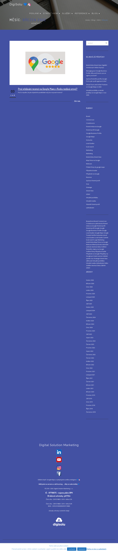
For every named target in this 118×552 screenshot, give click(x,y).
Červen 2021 (90, 381)
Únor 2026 (89, 287)
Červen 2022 (90, 358)
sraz (92, 258)
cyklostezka (99, 223)
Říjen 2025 (89, 300)
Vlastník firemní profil (93, 204)
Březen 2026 (90, 283)
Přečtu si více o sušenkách (96, 549)
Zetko (106, 263)
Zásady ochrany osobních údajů (59, 511)
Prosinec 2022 (90, 348)
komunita (99, 235)
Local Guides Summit (101, 237)
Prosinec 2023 (90, 331)
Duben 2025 (90, 307)
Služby (66, 14)
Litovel (105, 235)
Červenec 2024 (90, 317)
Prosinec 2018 (90, 405)
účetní (88, 194)
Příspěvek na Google (92, 174)
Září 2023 (89, 334)
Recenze (89, 177)
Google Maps (90, 137)
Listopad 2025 (90, 297)
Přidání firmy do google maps (95, 167)
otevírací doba (96, 247)
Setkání (105, 256)
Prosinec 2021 (90, 371)
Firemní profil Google (92, 130)
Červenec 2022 (90, 354)
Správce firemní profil (93, 181)
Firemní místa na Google (93, 126)
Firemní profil (101, 226)
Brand (88, 116)
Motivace (89, 164)
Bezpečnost (90, 221)
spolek (88, 258)
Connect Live (90, 120)
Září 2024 (89, 314)
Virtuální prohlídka (92, 198)
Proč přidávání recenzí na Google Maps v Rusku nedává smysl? (47, 88)
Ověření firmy (90, 251)
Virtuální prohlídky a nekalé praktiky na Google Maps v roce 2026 (96, 92)
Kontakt (36, 24)
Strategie (89, 187)
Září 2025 (89, 304)
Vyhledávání (100, 263)
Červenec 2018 (90, 412)
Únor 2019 (89, 402)
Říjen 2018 (89, 409)
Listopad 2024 (90, 310)
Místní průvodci (97, 244)
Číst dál (77, 101)
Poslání (34, 14)
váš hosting (58, 484)
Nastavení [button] (82, 549)
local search (90, 147)
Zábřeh (103, 265)
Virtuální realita (91, 201)
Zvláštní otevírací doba (93, 265)
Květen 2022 (90, 361)
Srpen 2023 (89, 338)
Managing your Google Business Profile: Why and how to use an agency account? (96, 73)
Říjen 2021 (89, 378)
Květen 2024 (90, 321)
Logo (95, 240)
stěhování (89, 261)
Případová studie (91, 170)
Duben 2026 (90, 280)
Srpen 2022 (89, 351)
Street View (50, 14)
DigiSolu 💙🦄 (20, 4)
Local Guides (90, 143)
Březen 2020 (90, 392)
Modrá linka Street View (93, 157)
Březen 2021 (90, 385)
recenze (100, 256)
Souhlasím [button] (71, 549)
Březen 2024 (90, 324)
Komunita (89, 140)
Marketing (89, 150)
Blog (95, 14)
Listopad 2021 (90, 375)
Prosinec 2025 (90, 294)
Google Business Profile (93, 133)
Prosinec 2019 (90, 395)
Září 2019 (89, 398)
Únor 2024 (89, 327)
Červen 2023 (90, 344)
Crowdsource (90, 123)
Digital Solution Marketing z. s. (63, 489)
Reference (81, 14)
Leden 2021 (89, 388)
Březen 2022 (90, 365)
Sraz (87, 184)
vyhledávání (90, 208)
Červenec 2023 (90, 341)
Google (102, 228)
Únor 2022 (89, 368)
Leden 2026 (89, 290)
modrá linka (90, 242)
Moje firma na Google (93, 160)
